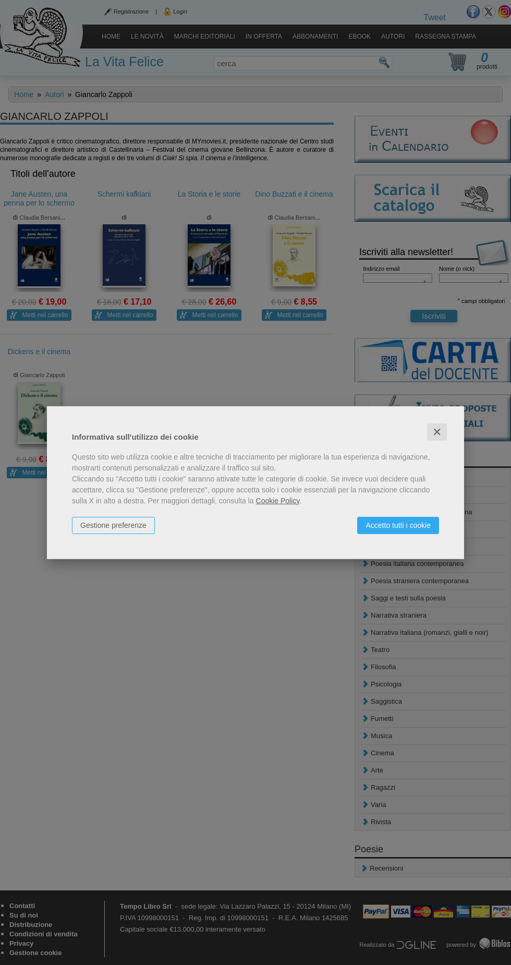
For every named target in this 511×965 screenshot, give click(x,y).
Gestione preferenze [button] (113, 525)
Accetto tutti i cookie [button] (398, 525)
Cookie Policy (278, 500)
